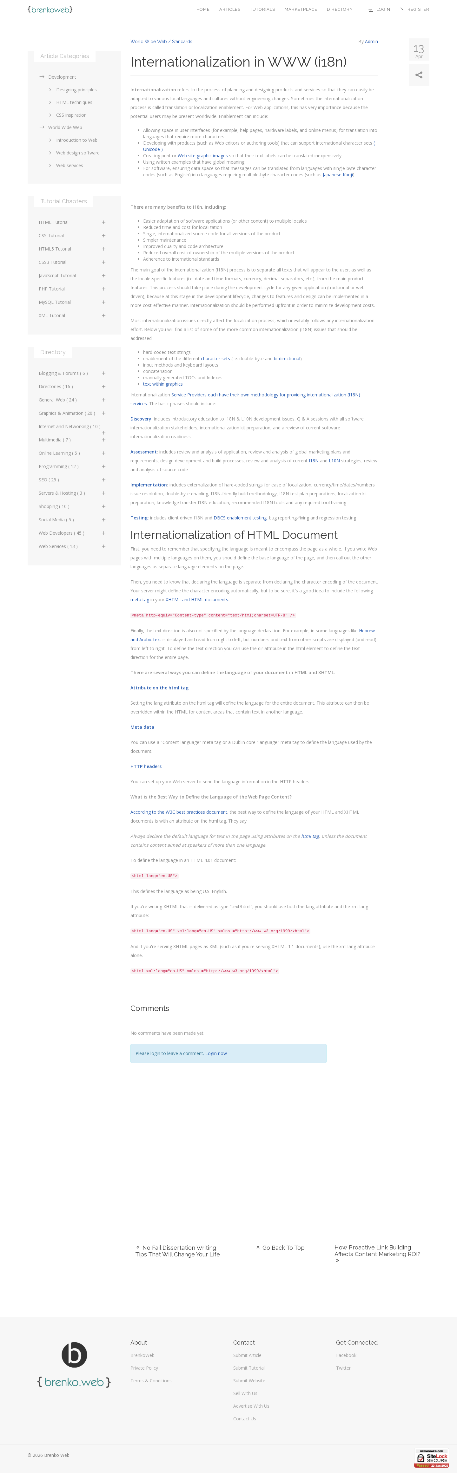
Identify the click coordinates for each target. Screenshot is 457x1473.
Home (203, 9)
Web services (65, 165)
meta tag (139, 599)
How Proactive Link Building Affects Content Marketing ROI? (377, 1253)
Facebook (346, 1355)
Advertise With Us (251, 1406)
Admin (371, 41)
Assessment (143, 452)
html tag (310, 836)
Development (57, 77)
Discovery (140, 419)
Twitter (343, 1368)
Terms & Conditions (151, 1381)
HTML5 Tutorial (73, 249)
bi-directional (287, 358)
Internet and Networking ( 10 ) (73, 428)
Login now (216, 1053)
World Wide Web (60, 127)
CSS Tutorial (73, 235)
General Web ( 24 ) (73, 400)
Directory (340, 9)
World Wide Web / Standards (161, 41)
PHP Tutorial (73, 289)
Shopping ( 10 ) (73, 506)
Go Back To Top (280, 1247)
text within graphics (163, 384)
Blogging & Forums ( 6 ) (73, 373)
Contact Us (244, 1419)
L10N (334, 461)
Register (414, 9)
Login (379, 9)
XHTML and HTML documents (197, 599)
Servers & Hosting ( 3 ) (73, 493)
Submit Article (247, 1355)
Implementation (148, 485)
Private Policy (144, 1368)
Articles (230, 9)
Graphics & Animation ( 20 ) (73, 413)
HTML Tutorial (73, 222)
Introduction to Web (72, 140)
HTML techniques (69, 102)
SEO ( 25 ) (73, 480)
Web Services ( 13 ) (73, 546)
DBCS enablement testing (240, 518)
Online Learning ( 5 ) (73, 453)
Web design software (73, 153)
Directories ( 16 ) (73, 386)
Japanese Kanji (338, 175)
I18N (314, 461)
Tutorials (262, 9)
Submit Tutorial (249, 1368)
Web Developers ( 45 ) (73, 533)
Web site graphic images (203, 156)
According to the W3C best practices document (178, 812)
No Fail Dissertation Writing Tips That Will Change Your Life (177, 1251)
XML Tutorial (73, 315)
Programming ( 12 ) (73, 466)
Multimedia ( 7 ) (73, 440)
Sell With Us (245, 1393)
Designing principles (72, 90)
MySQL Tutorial (73, 302)
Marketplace (301, 9)
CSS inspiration (67, 115)
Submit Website (249, 1381)
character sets (215, 358)
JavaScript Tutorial (73, 275)
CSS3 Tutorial (73, 262)
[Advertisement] (382, 1124)
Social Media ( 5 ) (73, 520)
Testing (139, 518)
